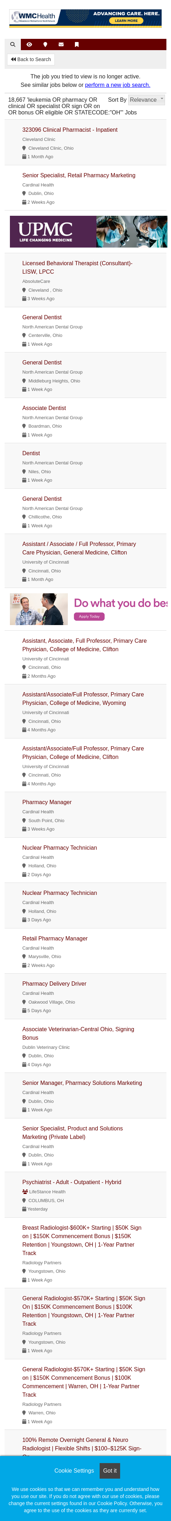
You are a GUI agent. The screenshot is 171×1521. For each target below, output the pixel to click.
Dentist (31, 453)
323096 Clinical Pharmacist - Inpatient (69, 130)
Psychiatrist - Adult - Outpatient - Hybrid (71, 1182)
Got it (110, 1471)
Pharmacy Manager (47, 802)
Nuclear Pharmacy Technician (59, 848)
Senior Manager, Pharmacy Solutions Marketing (82, 1083)
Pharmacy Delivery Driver (54, 984)
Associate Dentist (44, 408)
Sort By (117, 100)
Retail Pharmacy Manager (55, 938)
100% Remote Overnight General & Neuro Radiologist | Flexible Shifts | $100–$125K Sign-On (81, 1448)
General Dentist (41, 317)
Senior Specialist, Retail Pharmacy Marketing (78, 175)
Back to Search (31, 59)
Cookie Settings (74, 1471)
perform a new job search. (118, 85)
